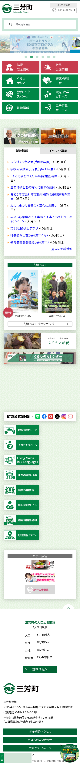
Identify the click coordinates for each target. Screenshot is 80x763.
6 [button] (54, 57)
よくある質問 (63, 5)
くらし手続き (21, 80)
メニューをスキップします (40, 2)
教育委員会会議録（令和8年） (29, 242)
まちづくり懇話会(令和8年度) (30, 162)
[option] (40, 44)
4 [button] (43, 57)
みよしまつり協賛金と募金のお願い (33, 205)
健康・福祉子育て (62, 80)
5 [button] (48, 57)
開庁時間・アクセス (40, 731)
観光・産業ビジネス (62, 94)
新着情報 (22, 150)
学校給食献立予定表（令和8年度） (32, 169)
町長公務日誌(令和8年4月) (29, 235)
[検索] (39, 24)
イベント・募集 (58, 150)
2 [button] (31, 57)
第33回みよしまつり (24, 228)
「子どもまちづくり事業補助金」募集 (33, 176)
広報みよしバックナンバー (40, 323)
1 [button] (26, 57)
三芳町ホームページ (40, 748)
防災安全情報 (23, 67)
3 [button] (37, 57)
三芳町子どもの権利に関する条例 (32, 187)
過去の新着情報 (61, 248)
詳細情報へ (40, 669)
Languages (65, 10)
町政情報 (23, 107)
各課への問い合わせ (40, 740)
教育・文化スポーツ (24, 94)
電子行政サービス (62, 108)
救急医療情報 (62, 67)
